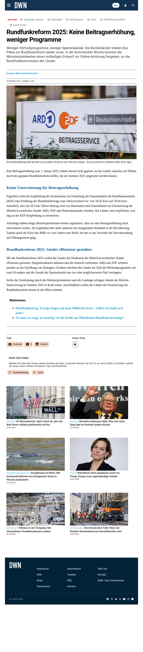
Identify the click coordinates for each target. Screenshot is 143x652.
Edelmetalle (56, 19)
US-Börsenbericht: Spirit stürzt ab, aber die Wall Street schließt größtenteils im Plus (34, 423)
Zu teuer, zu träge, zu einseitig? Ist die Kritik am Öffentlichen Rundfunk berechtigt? (69, 317)
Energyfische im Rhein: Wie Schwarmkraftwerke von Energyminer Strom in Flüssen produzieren (33, 476)
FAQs (39, 580)
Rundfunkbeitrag (20, 372)
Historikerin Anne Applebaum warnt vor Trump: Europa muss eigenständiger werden (95, 474)
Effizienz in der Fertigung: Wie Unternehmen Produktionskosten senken (28, 529)
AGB (39, 574)
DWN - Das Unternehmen (111, 580)
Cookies (71, 574)
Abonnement (74, 568)
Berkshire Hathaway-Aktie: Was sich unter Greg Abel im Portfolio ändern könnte (97, 423)
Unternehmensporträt (18, 473)
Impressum (43, 568)
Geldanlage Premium (33, 19)
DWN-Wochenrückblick (114, 19)
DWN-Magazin (76, 19)
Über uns (102, 568)
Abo (116, 5)
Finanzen (10, 422)
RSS (69, 580)
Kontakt (102, 574)
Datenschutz (43, 586)
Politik (73, 473)
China (93, 19)
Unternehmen (77, 528)
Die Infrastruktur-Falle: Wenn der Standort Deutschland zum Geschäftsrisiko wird (95, 529)
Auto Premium (20, 25)
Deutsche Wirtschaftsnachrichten (22, 73)
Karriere (71, 586)
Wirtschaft (12, 528)
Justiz (40, 372)
